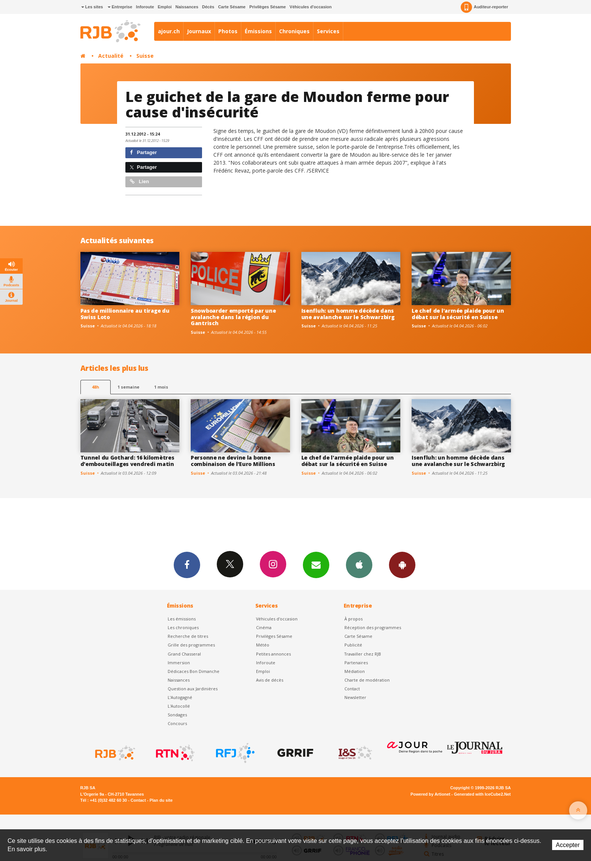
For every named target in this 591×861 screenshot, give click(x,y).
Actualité (110, 55)
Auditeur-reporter (484, 7)
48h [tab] (95, 387)
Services (328, 31)
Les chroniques (183, 627)
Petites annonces (273, 653)
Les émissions (182, 618)
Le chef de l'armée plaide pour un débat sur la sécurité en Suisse (458, 314)
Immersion (179, 662)
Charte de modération (367, 679)
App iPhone (359, 564)
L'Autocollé (179, 706)
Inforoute (145, 7)
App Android (402, 564)
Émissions (258, 31)
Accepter (568, 845)
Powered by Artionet (430, 794)
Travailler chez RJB (362, 653)
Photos (228, 31)
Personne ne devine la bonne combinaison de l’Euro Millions (233, 461)
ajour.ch (169, 31)
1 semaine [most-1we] (128, 387)
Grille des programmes (191, 644)
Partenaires (356, 662)
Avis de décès (269, 679)
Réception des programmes (372, 627)
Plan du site (161, 800)
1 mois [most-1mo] (161, 387)
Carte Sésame (231, 7)
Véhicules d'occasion (311, 7)
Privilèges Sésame (267, 7)
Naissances (186, 7)
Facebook (187, 564)
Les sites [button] (92, 7)
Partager (143, 152)
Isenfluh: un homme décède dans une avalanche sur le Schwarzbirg (348, 314)
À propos (353, 618)
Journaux (199, 31)
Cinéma (264, 627)
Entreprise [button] (120, 7)
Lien (139, 181)
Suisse (145, 55)
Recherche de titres (188, 636)
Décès (208, 7)
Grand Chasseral (184, 653)
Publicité (353, 644)
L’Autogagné (180, 697)
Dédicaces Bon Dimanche (193, 671)
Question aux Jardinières (193, 688)
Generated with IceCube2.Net (482, 794)
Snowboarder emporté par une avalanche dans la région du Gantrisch (233, 317)
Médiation (354, 671)
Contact (352, 688)
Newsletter (355, 697)
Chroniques (294, 31)
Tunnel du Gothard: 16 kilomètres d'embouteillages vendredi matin (127, 461)
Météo (262, 644)
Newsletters (316, 564)
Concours (177, 723)
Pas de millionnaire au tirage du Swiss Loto (125, 314)
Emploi (165, 7)
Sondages (177, 714)
